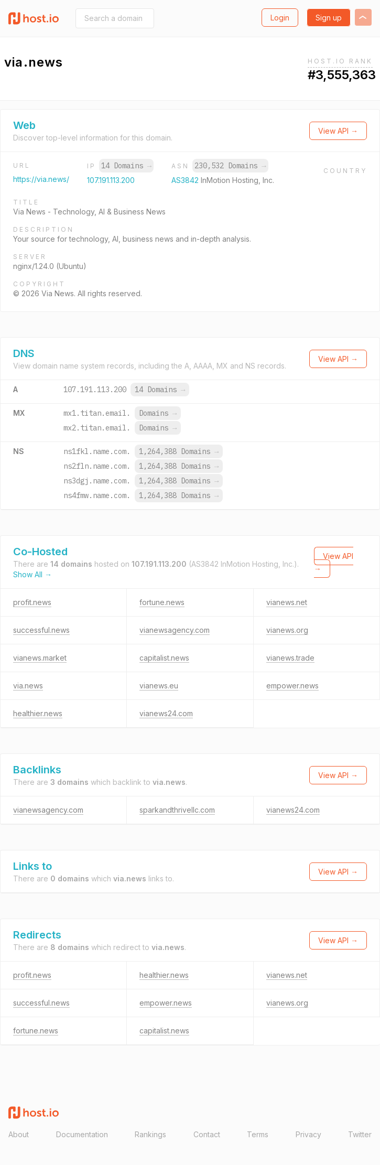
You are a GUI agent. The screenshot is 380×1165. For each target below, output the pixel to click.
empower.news (292, 685)
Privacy (308, 1134)
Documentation (82, 1134)
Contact (206, 1134)
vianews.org (287, 629)
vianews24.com (166, 713)
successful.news (41, 629)
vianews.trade (290, 657)
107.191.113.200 (111, 180)
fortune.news (161, 602)
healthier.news (37, 713)
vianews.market (40, 657)
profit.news (32, 602)
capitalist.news (164, 657)
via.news (28, 685)
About (18, 1134)
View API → (338, 130)
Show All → (32, 574)
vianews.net (286, 602)
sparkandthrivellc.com (177, 809)
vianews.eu (158, 685)
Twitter (360, 1134)
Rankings (150, 1134)
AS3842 (186, 180)
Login (279, 17)
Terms (257, 1134)
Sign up (329, 17)
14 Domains (126, 165)
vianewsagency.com (174, 629)
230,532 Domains (230, 165)
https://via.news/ (41, 179)
